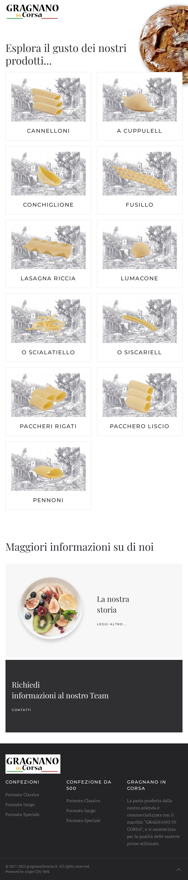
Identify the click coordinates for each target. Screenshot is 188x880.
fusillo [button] (140, 204)
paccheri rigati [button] (48, 426)
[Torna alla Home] (32, 11)
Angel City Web (37, 871)
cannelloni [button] (48, 131)
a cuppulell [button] (139, 131)
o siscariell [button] (139, 352)
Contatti (21, 710)
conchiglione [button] (48, 204)
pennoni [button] (48, 500)
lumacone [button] (139, 278)
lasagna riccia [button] (48, 278)
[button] (180, 11)
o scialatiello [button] (48, 352)
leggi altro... (112, 624)
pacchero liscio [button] (140, 426)
